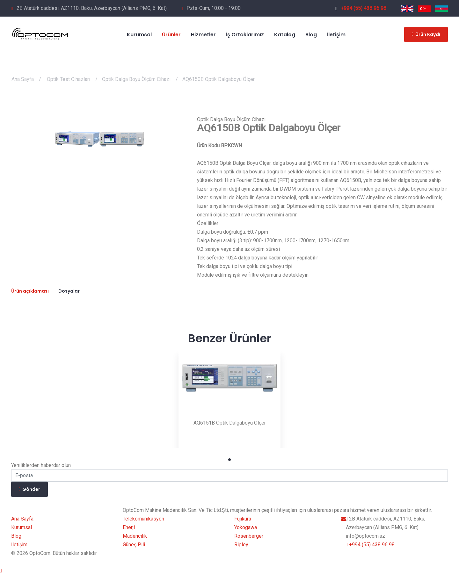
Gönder (29, 489)
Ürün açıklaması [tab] (30, 291)
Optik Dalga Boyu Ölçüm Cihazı (136, 79)
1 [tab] (229, 459)
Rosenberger (248, 536)
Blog (16, 536)
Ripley (241, 545)
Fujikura (242, 519)
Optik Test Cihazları (68, 79)
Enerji (129, 527)
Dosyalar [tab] (69, 291)
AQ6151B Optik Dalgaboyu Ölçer (229, 423)
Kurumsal (21, 527)
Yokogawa (245, 527)
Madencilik (135, 536)
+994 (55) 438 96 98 (360, 8)
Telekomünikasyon (143, 519)
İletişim (19, 545)
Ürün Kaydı (426, 34)
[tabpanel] (229, 397)
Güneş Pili (134, 545)
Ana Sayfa (22, 79)
